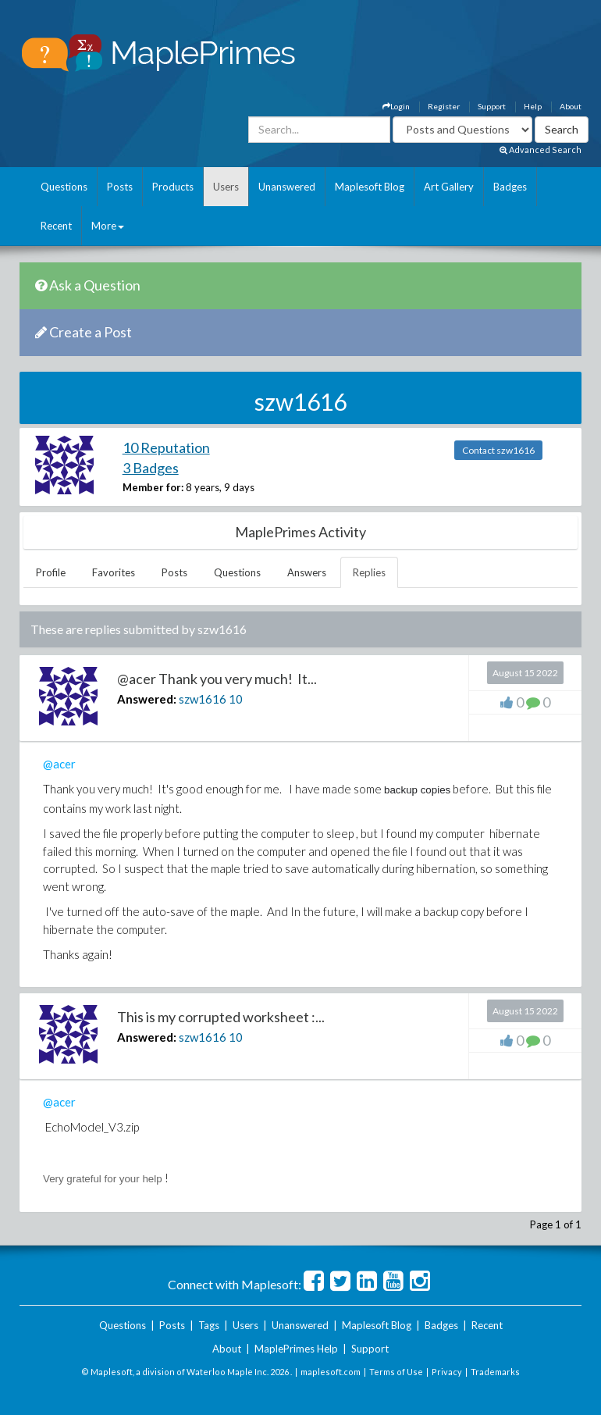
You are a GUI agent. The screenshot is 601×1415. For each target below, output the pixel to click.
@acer (59, 764)
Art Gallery (449, 186)
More (107, 225)
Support (492, 106)
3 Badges (151, 467)
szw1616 (202, 699)
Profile (51, 572)
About (570, 106)
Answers (306, 572)
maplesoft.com (330, 1372)
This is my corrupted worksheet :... (221, 1016)
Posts (120, 186)
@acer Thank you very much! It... (217, 678)
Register (444, 106)
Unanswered (286, 186)
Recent (56, 225)
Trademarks (495, 1372)
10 (236, 699)
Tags (208, 1325)
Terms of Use (396, 1372)
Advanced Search (540, 149)
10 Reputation (166, 447)
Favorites (113, 572)
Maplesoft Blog (369, 186)
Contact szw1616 (498, 450)
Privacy (447, 1372)
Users (226, 186)
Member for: (153, 487)
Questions (64, 186)
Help (533, 106)
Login (396, 106)
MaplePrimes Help (296, 1348)
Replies (369, 572)
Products (173, 186)
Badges (510, 186)
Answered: (146, 699)
